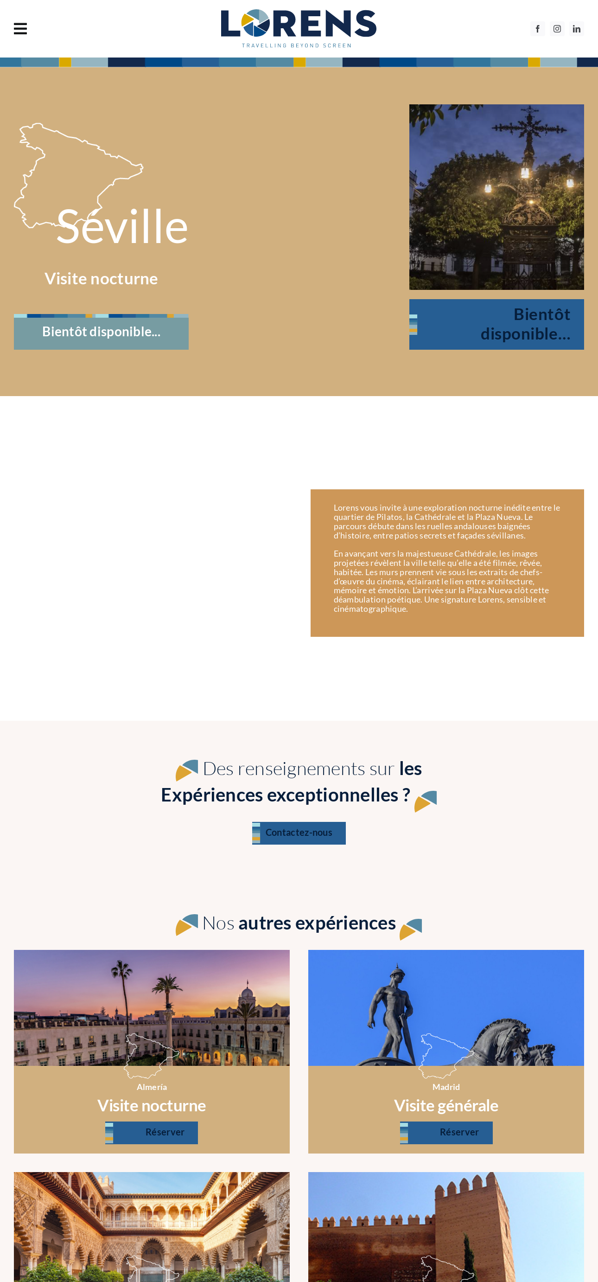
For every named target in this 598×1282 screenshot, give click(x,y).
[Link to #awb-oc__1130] (97, 28)
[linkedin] (576, 28)
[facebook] (537, 28)
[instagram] (557, 28)
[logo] (299, 13)
